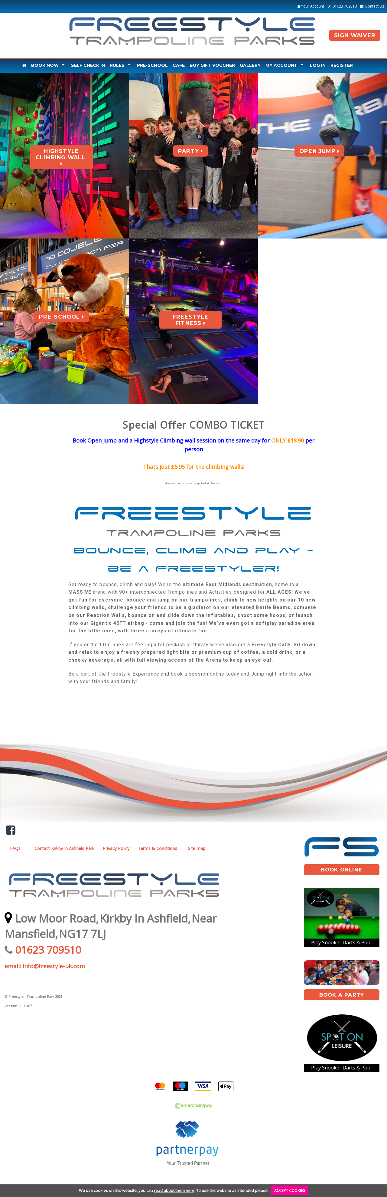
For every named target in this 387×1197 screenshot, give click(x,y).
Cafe (179, 65)
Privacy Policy (116, 848)
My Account (281, 65)
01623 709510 (341, 6)
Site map (196, 848)
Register (341, 65)
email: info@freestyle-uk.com (45, 966)
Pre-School (152, 65)
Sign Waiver (355, 35)
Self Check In (88, 65)
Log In (318, 65)
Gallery (250, 65)
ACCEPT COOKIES (289, 1190)
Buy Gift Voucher (212, 65)
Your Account (311, 6)
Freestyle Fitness (191, 319)
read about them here (174, 1190)
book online (341, 870)
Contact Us (371, 6)
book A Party (341, 995)
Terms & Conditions (157, 848)
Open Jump (319, 151)
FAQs (15, 848)
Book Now (45, 65)
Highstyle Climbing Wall (61, 157)
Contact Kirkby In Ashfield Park (64, 848)
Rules (117, 65)
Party (190, 151)
